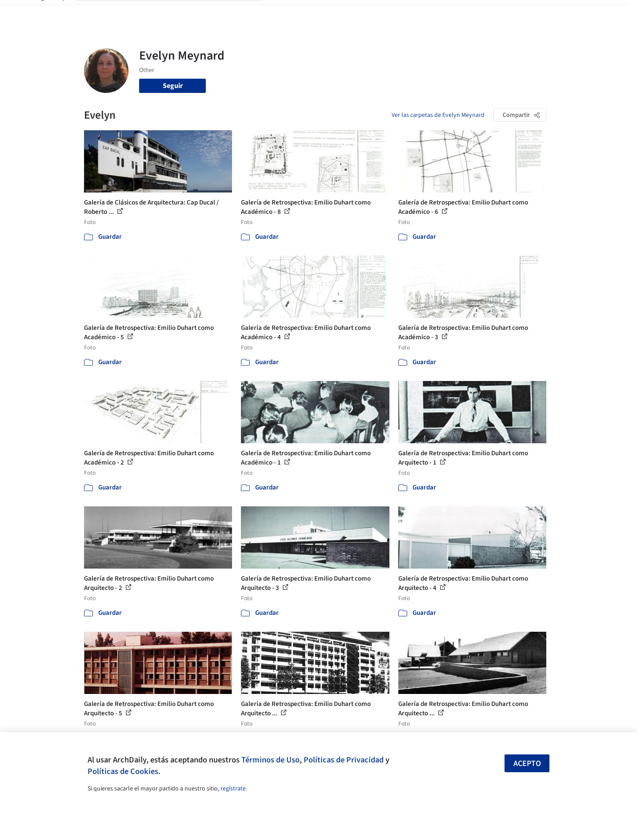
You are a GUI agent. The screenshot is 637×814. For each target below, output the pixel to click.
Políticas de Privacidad (344, 760)
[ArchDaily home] (52, 12)
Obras (281, 12)
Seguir (173, 86)
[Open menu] (585, 12)
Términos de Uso (270, 760)
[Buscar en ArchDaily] (176, 12)
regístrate (233, 788)
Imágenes (312, 12)
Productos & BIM (359, 12)
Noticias (404, 12)
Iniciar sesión (482, 12)
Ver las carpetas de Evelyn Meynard (438, 115)
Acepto (527, 763)
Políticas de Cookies (123, 771)
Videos (434, 12)
